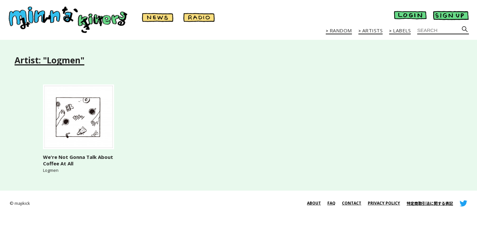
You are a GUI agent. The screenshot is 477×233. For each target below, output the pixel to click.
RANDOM (341, 31)
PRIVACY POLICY (384, 203)
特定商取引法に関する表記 (430, 203)
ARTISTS (372, 31)
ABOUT (314, 203)
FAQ (331, 203)
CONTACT (351, 203)
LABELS (402, 31)
